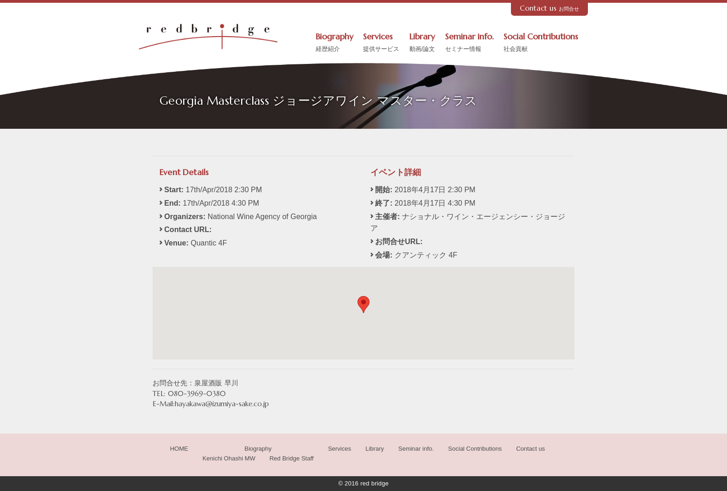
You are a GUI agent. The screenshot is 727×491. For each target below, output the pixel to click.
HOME (179, 448)
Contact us (550, 8)
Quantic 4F (209, 243)
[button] (363, 304)
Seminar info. (469, 43)
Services (381, 43)
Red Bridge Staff (291, 458)
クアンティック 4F (426, 255)
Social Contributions (541, 43)
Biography (334, 43)
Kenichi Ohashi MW (229, 458)
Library (422, 43)
